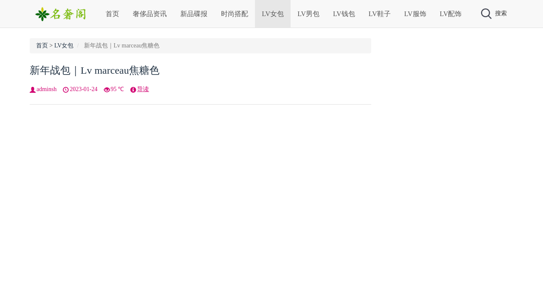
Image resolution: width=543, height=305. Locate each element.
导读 (143, 89)
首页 (112, 13)
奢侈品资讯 (150, 13)
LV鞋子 (380, 13)
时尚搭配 (234, 13)
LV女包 (273, 13)
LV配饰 (451, 13)
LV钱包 (344, 13)
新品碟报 (193, 13)
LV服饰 (415, 13)
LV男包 (308, 13)
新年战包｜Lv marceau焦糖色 (95, 70)
